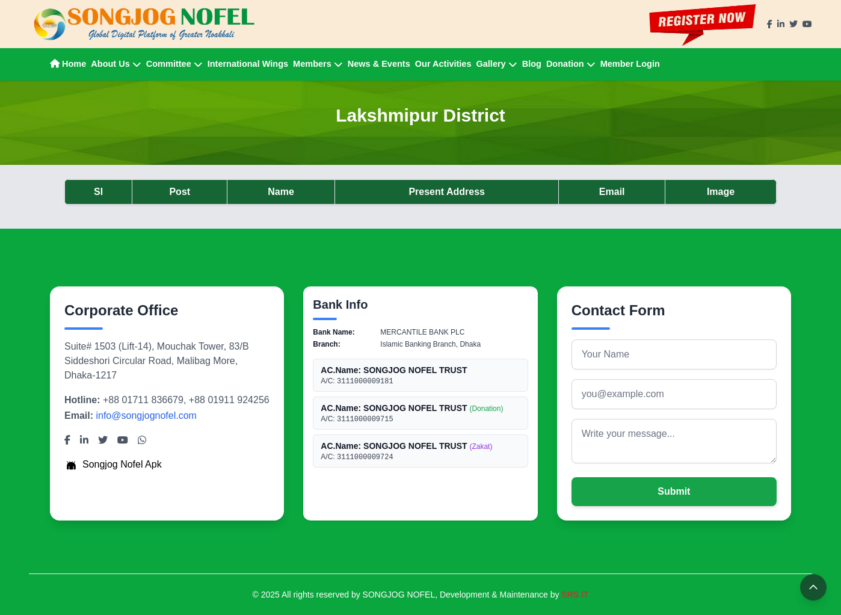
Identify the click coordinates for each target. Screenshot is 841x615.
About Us (116, 64)
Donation (571, 64)
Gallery (496, 64)
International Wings (248, 64)
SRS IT (574, 594)
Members (318, 64)
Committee (174, 64)
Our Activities (443, 64)
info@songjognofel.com (146, 415)
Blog (531, 64)
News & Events (379, 64)
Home (68, 64)
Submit (674, 491)
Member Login (630, 64)
